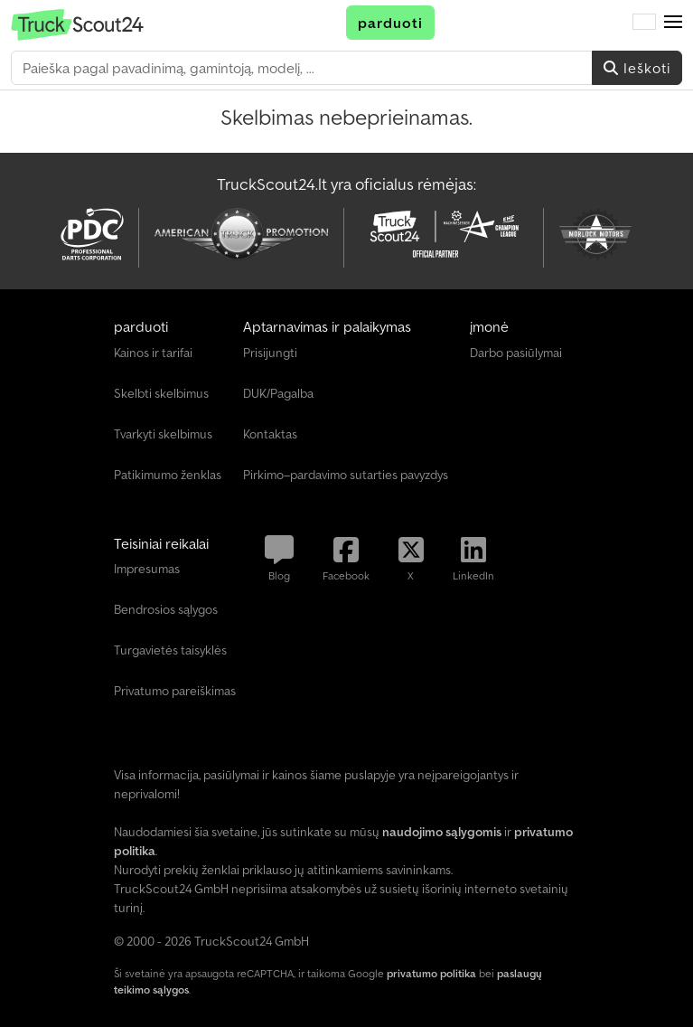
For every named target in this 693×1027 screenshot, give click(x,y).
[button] (673, 22)
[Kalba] (644, 22)
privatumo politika (431, 973)
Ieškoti (637, 68)
